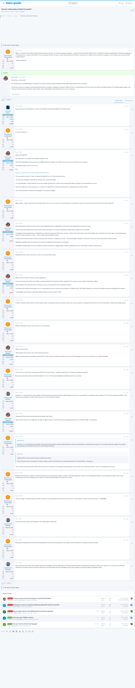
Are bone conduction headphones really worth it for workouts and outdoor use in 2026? (120, 132)
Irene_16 (29, 636)
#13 (97, 414)
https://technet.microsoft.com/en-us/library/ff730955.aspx (51, 178)
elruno (28, 658)
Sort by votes (99, 104)
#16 (97, 499)
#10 (97, 344)
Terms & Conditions (84, 685)
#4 (97, 155)
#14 (97, 435)
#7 (97, 270)
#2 (97, 110)
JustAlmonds (30, 651)
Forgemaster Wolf (31, 628)
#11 (97, 368)
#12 (97, 391)
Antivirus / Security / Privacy (49, 645)
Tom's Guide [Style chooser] (120, 673)
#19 (97, 566)
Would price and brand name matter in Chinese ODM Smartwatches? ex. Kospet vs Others (120, 154)
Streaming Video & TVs (115, 118)
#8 (97, 293)
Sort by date (88, 104)
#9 (97, 321)
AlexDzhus (29, 645)
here (41, 416)
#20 (97, 589)
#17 (97, 522)
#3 (97, 133)
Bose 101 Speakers (117, 121)
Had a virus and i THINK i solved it (42, 649)
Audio (110, 126)
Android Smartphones (51, 628)
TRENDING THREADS (112, 98)
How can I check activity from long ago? (44, 656)
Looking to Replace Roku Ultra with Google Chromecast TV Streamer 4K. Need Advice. (120, 167)
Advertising (48, 685)
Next (28, 103)
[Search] (51, 3)
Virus (42, 11)
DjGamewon (25, 11)
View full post (35, 98)
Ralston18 (33, 77)
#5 (97, 209)
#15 (97, 458)
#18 (97, 545)
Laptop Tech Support (46, 636)
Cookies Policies (60, 685)
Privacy (72, 685)
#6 (97, 232)
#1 (102, 50)
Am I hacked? (115, 102)
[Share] (100, 50)
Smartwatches (113, 161)
